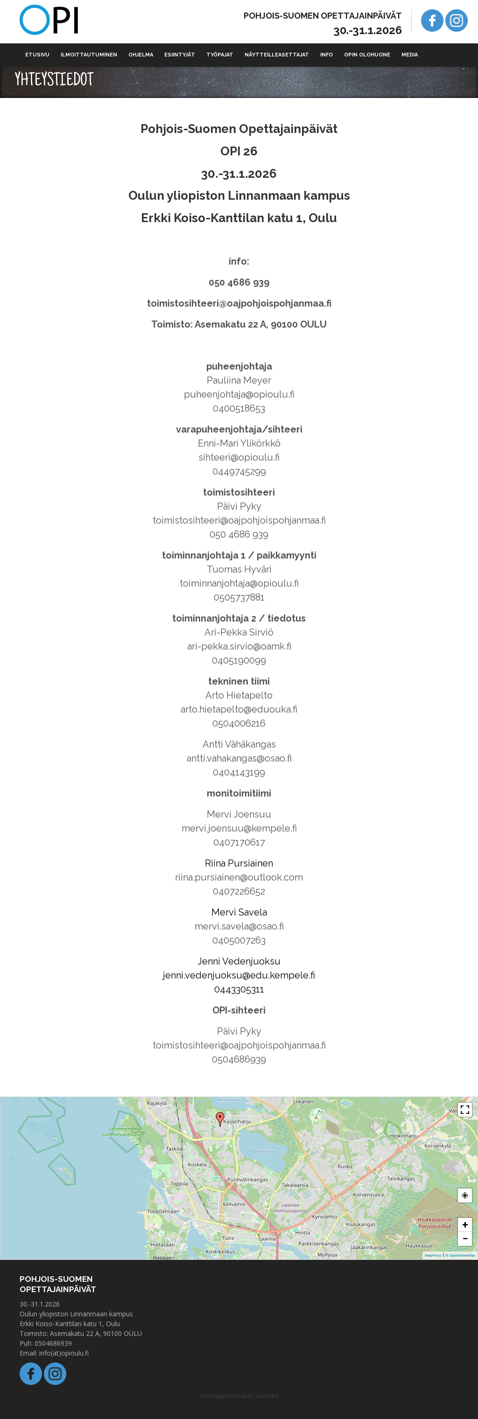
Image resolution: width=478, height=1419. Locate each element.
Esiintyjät (179, 55)
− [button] (465, 1238)
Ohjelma (140, 55)
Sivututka (266, 1396)
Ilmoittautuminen (89, 55)
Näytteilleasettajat (277, 55)
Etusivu (37, 55)
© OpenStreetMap (460, 1255)
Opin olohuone (367, 55)
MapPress (433, 1255)
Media (409, 55)
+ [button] (465, 1224)
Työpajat (219, 55)
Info (326, 55)
